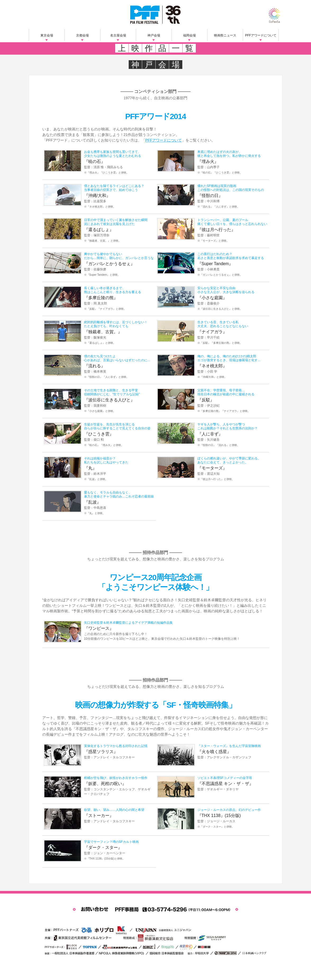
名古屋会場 (118, 35)
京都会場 (82, 35)
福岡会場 (189, 35)
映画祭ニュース (225, 35)
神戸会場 (153, 35)
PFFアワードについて (260, 35)
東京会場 (46, 35)
